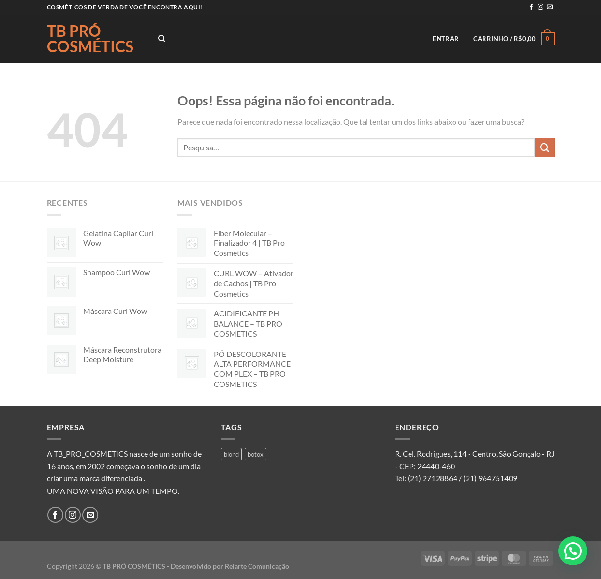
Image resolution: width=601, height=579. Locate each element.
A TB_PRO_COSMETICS (87, 453)
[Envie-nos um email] (550, 7)
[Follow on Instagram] (540, 7)
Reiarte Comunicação (257, 566)
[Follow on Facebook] (531, 7)
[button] (572, 550)
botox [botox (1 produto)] (256, 454)
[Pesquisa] (161, 39)
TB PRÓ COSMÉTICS (90, 38)
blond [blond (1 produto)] (231, 454)
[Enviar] (544, 147)
